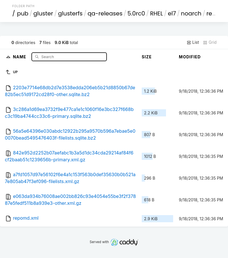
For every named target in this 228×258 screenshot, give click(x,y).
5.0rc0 (136, 13)
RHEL (156, 13)
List (193, 42)
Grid (210, 42)
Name (20, 56)
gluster (43, 13)
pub (22, 13)
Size (147, 56)
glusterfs (70, 13)
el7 (172, 13)
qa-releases (105, 13)
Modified (190, 56)
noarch (191, 13)
